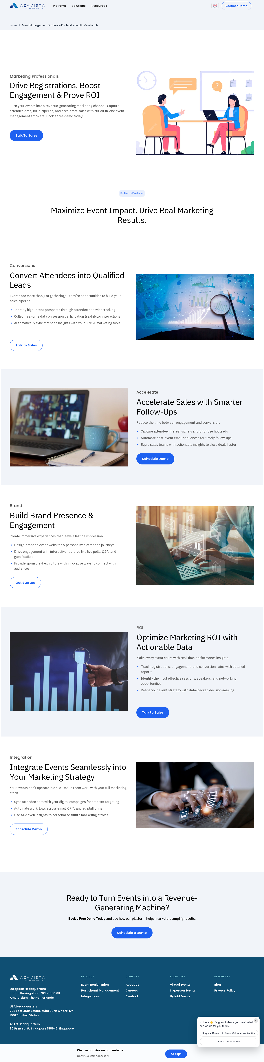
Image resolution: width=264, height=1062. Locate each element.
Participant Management (100, 990)
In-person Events (182, 990)
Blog (217, 985)
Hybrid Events (180, 996)
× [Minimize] (256, 1020)
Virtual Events (180, 985)
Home (13, 25)
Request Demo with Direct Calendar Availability (228, 1033)
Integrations (90, 996)
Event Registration (95, 985)
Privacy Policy (224, 990)
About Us (132, 985)
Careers (132, 990)
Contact (132, 996)
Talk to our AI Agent (229, 1041)
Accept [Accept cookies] (176, 1054)
